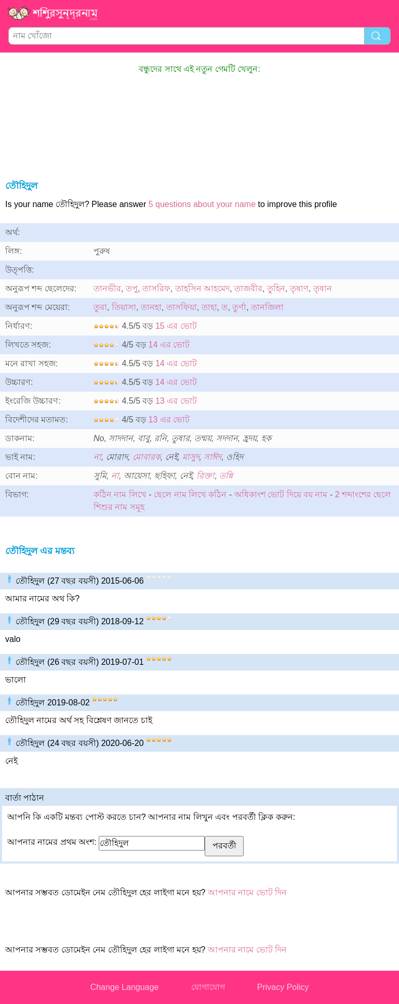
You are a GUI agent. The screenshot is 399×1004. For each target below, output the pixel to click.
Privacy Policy (283, 987)
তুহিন (276, 288)
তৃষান (322, 288)
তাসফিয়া (181, 307)
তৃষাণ (299, 288)
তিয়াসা (124, 307)
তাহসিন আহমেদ (202, 288)
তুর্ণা (239, 307)
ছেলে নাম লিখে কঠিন (190, 494)
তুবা (100, 307)
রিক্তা (205, 475)
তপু (132, 288)
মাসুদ (191, 457)
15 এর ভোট (176, 325)
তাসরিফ (156, 288)
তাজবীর (248, 288)
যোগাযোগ (208, 987)
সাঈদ (212, 457)
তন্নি (226, 475)
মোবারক (146, 457)
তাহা (209, 307)
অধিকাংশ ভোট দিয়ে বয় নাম (281, 494)
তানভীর (107, 288)
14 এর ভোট (169, 344)
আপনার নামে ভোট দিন (247, 892)
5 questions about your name (202, 204)
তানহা (151, 307)
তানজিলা (267, 307)
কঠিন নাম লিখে (120, 494)
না (97, 457)
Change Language (124, 987)
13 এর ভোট (176, 400)
